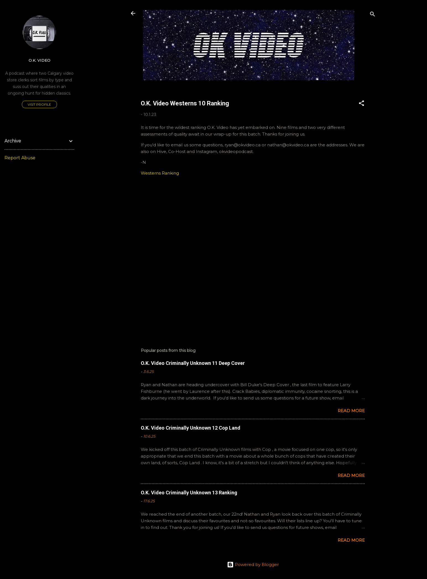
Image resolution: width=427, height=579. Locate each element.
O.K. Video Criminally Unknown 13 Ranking (189, 492)
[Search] (372, 15)
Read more (351, 410)
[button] (361, 104)
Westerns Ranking (160, 173)
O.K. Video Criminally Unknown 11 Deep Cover (193, 363)
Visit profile (39, 104)
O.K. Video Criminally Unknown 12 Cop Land (190, 428)
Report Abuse (19, 157)
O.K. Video (39, 60)
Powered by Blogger (253, 564)
